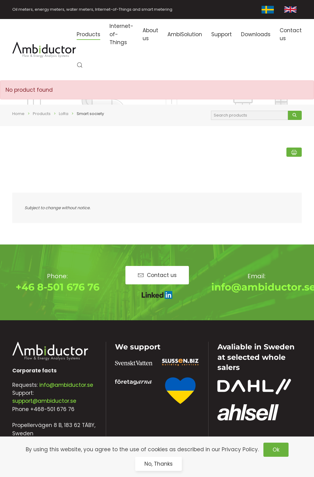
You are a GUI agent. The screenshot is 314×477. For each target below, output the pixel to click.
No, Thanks (158, 463)
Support (221, 34)
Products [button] (88, 34)
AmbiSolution (184, 34)
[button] (80, 65)
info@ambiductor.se (66, 385)
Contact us (291, 34)
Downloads (255, 34)
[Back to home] (44, 49)
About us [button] (150, 34)
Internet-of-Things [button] (121, 34)
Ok (276, 449)
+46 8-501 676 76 (57, 287)
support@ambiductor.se (44, 401)
